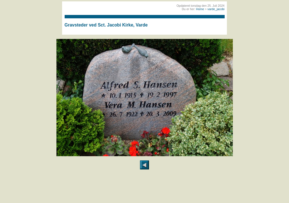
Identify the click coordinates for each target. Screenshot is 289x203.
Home (200, 9)
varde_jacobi (215, 9)
